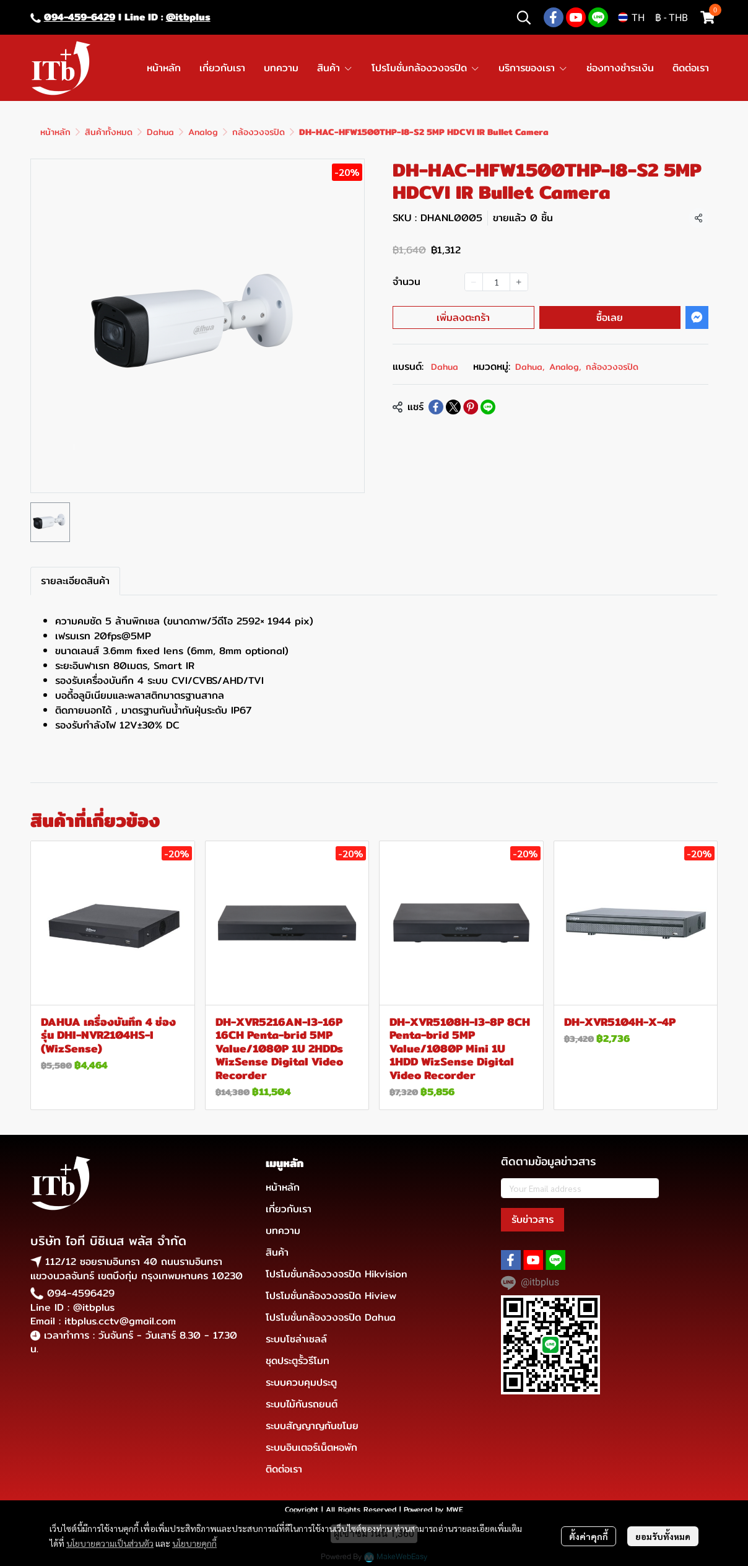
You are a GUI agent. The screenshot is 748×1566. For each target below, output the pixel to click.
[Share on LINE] (488, 407)
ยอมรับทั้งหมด (662, 1536)
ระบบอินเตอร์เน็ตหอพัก (311, 1447)
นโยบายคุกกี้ (194, 1543)
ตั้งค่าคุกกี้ (588, 1536)
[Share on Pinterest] (470, 407)
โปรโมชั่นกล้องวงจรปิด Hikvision (336, 1274)
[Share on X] (453, 407)
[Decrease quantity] (473, 282)
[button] (523, 17)
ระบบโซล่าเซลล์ (296, 1339)
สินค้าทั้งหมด (109, 132)
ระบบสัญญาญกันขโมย (312, 1425)
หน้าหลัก (55, 132)
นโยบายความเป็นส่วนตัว (110, 1543)
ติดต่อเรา (284, 1469)
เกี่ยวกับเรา (288, 1209)
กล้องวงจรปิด (258, 132)
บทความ (283, 1230)
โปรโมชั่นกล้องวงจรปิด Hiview (331, 1295)
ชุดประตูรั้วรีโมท (297, 1360)
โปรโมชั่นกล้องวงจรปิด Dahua (331, 1317)
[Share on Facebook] (435, 407)
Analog (203, 132)
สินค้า (277, 1252)
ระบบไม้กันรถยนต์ (301, 1404)
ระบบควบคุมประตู (301, 1382)
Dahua (160, 132)
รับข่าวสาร (532, 1219)
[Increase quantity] (519, 282)
